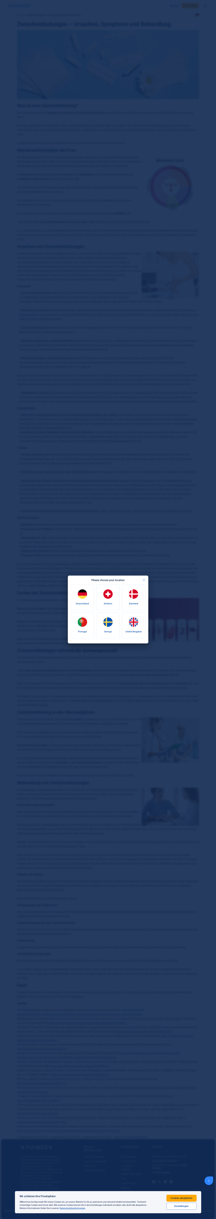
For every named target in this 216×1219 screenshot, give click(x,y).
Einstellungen (181, 1206)
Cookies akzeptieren (181, 1198)
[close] (144, 579)
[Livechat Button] (209, 1180)
